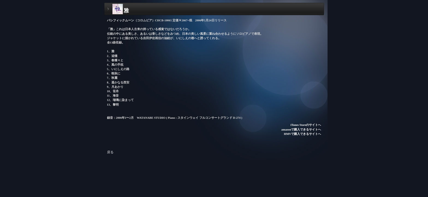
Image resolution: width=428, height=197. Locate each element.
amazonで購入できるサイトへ (301, 129)
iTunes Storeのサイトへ (305, 124)
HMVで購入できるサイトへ (302, 133)
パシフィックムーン (120, 20)
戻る (110, 152)
